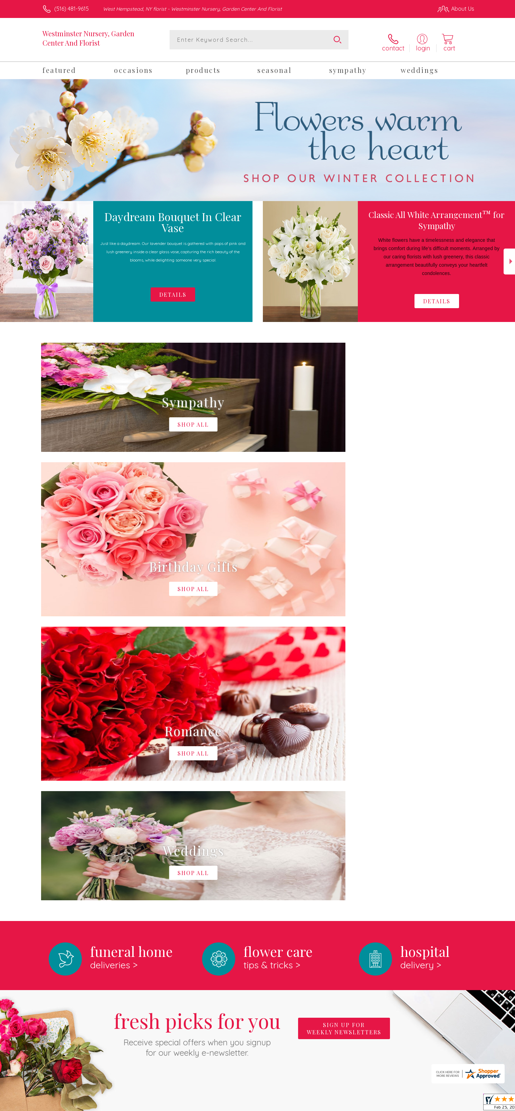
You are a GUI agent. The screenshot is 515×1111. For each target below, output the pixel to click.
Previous (5, 258)
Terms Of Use (322, 1104)
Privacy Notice (363, 1104)
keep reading (305, 856)
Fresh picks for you (197, 745)
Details (436, 297)
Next (509, 258)
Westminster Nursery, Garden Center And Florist (88, 38)
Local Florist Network (413, 1104)
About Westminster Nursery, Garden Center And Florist (122, 842)
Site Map (456, 1104)
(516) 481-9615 (71, 8)
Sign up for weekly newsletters (344, 741)
